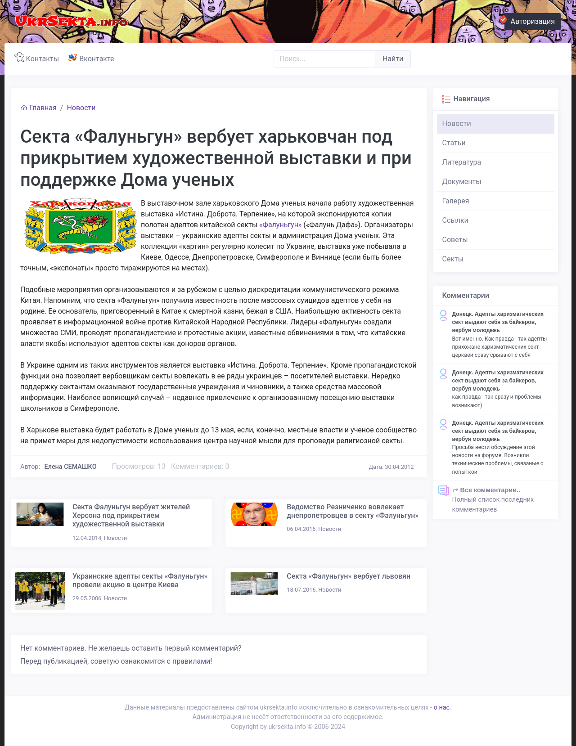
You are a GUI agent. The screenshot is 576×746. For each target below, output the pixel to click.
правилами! (192, 661)
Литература (462, 162)
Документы (462, 181)
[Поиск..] (324, 58)
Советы (455, 239)
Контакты (38, 57)
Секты (453, 259)
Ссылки (455, 220)
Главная (38, 107)
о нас (442, 707)
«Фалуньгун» (280, 224)
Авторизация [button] (529, 20)
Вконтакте (93, 57)
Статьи (454, 143)
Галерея (455, 201)
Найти (392, 58)
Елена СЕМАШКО (71, 467)
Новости (81, 107)
